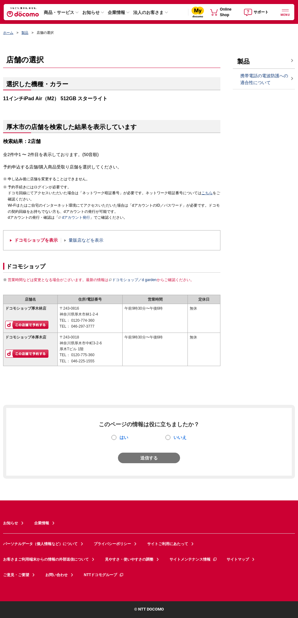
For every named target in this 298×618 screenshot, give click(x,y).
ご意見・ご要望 (16, 575)
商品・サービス (59, 12)
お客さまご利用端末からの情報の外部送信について (46, 559)
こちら (207, 193)
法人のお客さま (148, 12)
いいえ (180, 437)
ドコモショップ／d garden (132, 280)
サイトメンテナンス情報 (193, 559)
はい (124, 437)
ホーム (8, 32)
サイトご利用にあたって (167, 544)
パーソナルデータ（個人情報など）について (40, 544)
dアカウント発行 (74, 218)
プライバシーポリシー (112, 544)
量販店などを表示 (86, 240)
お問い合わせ (56, 575)
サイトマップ (238, 559)
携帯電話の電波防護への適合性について (264, 79)
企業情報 (116, 12)
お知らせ (91, 12)
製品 (24, 32)
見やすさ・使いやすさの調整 (129, 559)
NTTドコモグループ (104, 574)
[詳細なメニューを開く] (285, 12)
